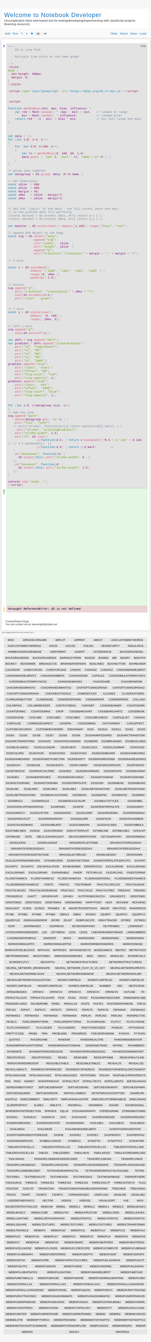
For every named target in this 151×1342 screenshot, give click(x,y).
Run (15, 33)
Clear (114, 33)
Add (7, 33)
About (124, 33)
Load (143, 33)
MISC (11, 640)
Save (133, 33)
